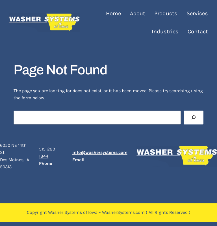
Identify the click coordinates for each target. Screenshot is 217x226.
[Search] (193, 117)
